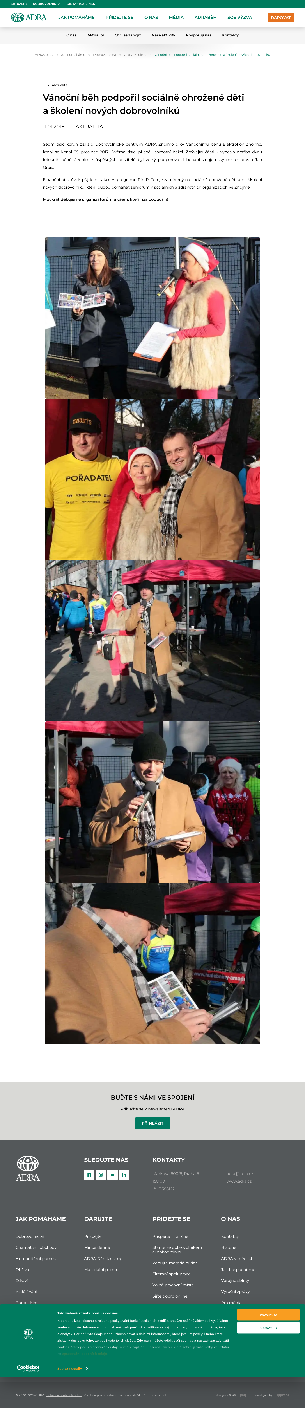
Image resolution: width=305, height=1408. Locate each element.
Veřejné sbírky (235, 1280)
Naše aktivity (163, 35)
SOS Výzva (239, 17)
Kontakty (230, 35)
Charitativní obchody (36, 1247)
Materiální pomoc (101, 1269)
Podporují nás (198, 35)
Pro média (231, 1302)
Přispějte (93, 1236)
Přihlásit (152, 1123)
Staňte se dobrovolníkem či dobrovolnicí (177, 1249)
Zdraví (22, 1280)
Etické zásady (234, 1313)
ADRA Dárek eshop (103, 1258)
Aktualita (59, 85)
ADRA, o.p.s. (44, 54)
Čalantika (25, 1313)
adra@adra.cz (240, 1173)
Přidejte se (119, 17)
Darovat (281, 17)
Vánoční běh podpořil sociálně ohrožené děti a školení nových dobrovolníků (212, 54)
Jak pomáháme (77, 17)
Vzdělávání (26, 1291)
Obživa (22, 1269)
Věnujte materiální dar (174, 1263)
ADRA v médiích (237, 1258)
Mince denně (97, 1247)
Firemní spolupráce (171, 1274)
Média (176, 17)
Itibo (20, 1324)
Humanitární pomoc (36, 1258)
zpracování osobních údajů (84, 1384)
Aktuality (19, 3)
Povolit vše (268, 1346)
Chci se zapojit (128, 35)
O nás (151, 17)
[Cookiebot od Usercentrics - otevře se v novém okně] (28, 1399)
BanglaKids (27, 1302)
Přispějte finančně (170, 1236)
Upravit (268, 1359)
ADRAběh (205, 17)
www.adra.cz (239, 1181)
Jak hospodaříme (238, 1269)
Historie (228, 1247)
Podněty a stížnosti (239, 1324)
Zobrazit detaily (69, 1399)
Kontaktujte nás (80, 3)
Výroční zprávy (235, 1291)
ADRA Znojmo (135, 54)
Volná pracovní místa (173, 1285)
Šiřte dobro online (170, 1296)
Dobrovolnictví (46, 3)
